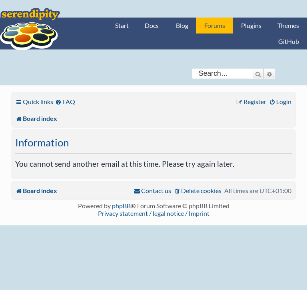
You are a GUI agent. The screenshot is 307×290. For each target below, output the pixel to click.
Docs (152, 25)
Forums (214, 25)
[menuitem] (65, 102)
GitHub (288, 41)
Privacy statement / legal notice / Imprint (153, 213)
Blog (182, 25)
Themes (288, 25)
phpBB (121, 205)
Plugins (251, 25)
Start (122, 25)
